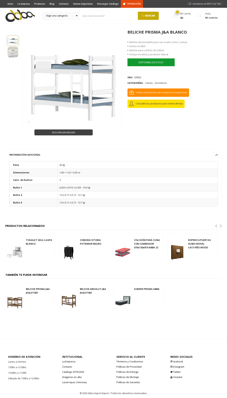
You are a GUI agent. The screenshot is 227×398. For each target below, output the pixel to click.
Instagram (177, 366)
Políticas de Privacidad (129, 366)
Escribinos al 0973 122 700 (205, 3)
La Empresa (68, 361)
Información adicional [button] (113, 154)
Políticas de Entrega (127, 372)
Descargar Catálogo (108, 3)
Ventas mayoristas (83, 3)
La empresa (24, 3)
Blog (52, 3)
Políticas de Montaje (127, 377)
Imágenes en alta (72, 377)
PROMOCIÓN (132, 3)
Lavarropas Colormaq (74, 382)
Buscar (148, 15)
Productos (39, 3)
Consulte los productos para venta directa (159, 103)
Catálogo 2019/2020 (73, 372)
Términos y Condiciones (129, 361)
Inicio (10, 3)
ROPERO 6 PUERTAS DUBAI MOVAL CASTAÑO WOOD (199, 243)
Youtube (176, 377)
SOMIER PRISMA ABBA (146, 289)
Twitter (175, 372)
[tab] (113, 154)
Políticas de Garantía (128, 382)
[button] (61, 16)
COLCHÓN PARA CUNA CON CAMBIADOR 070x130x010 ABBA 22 (147, 243)
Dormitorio (161, 83)
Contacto (64, 3)
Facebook (176, 361)
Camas (149, 83)
